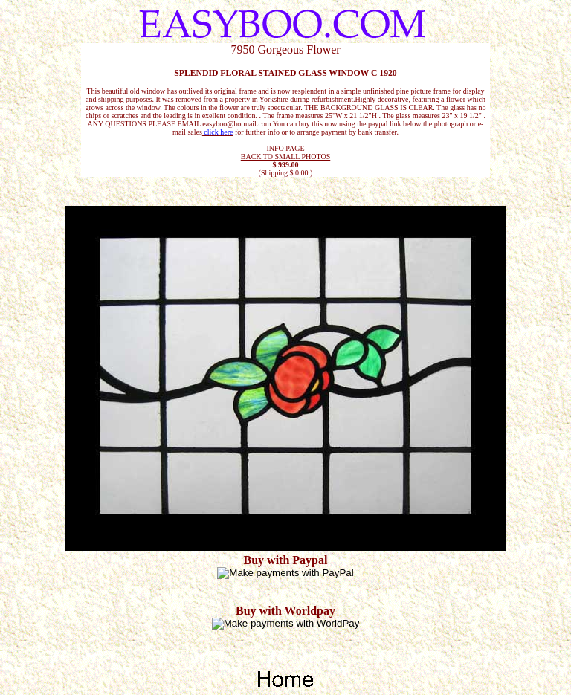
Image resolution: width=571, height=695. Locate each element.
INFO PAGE (285, 148)
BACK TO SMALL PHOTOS (286, 156)
